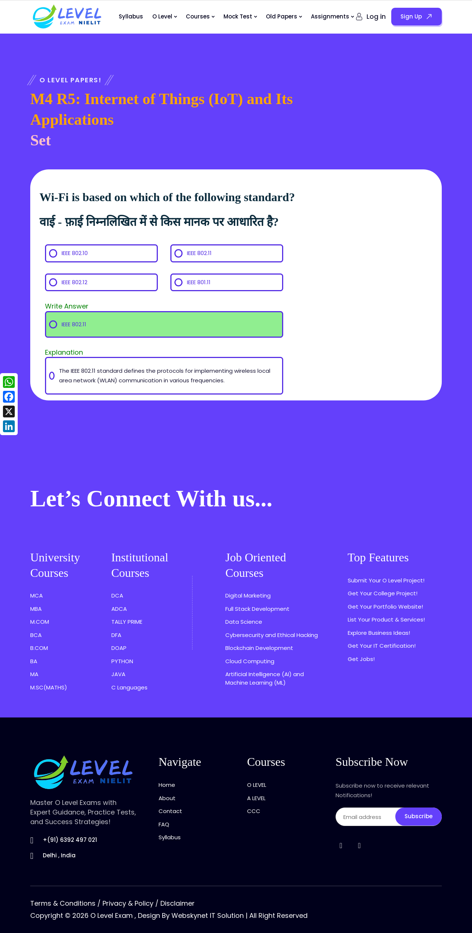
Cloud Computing (249, 661)
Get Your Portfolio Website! (385, 606)
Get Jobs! (361, 659)
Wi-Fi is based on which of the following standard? (167, 197)
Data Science (243, 622)
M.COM (39, 622)
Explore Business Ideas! (379, 633)
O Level (162, 16)
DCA (117, 595)
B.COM (39, 648)
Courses (198, 16)
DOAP (118, 648)
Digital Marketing (248, 595)
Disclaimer (177, 903)
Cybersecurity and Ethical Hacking (271, 635)
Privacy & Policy (128, 903)
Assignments (330, 16)
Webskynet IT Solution (207, 915)
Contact (170, 811)
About (167, 798)
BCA (36, 635)
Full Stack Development (257, 609)
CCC (253, 811)
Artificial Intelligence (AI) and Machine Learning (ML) (264, 678)
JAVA (118, 674)
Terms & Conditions (63, 903)
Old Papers (281, 16)
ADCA (119, 609)
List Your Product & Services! (386, 619)
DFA (116, 635)
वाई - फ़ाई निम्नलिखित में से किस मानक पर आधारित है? (159, 221)
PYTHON (122, 661)
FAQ (164, 824)
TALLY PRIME (126, 622)
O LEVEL (256, 785)
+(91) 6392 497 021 (70, 840)
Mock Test (237, 16)
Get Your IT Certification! (382, 646)
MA (34, 674)
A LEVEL (256, 798)
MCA (36, 595)
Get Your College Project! (382, 593)
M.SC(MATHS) (48, 687)
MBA (36, 609)
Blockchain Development (259, 648)
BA (33, 661)
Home (167, 785)
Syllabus (131, 16)
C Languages (129, 687)
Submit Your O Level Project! (386, 580)
